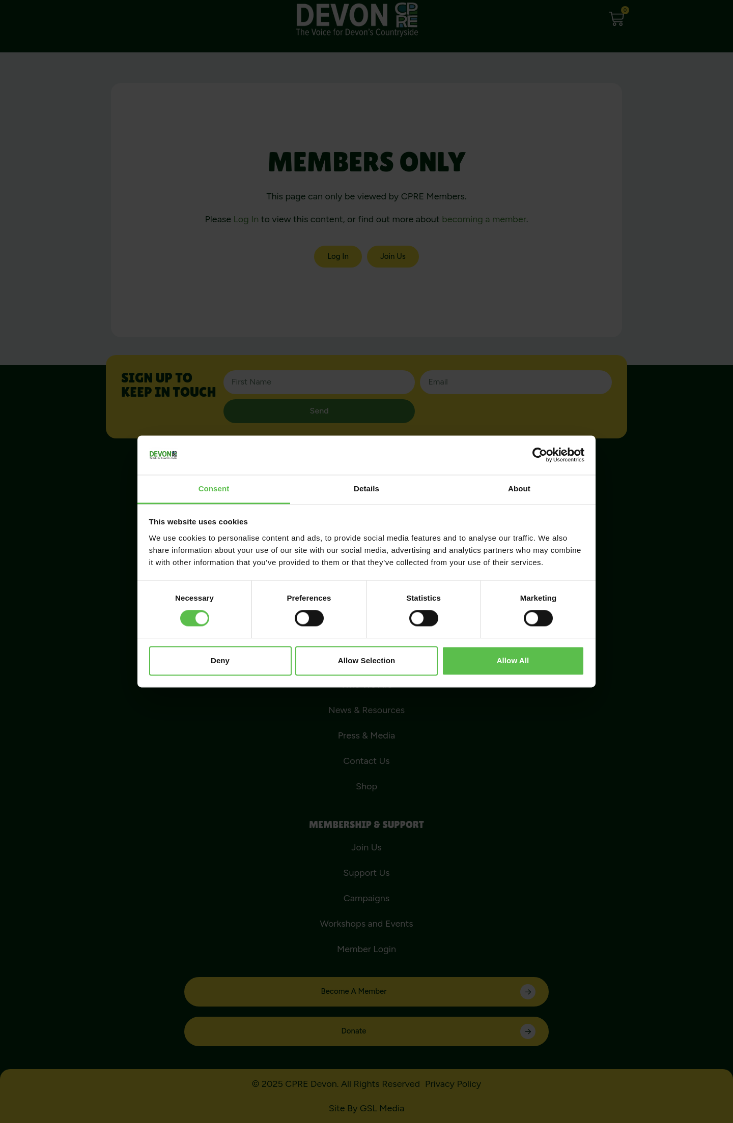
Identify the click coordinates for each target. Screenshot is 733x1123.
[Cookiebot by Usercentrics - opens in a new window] (539, 455)
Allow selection (366, 660)
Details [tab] (366, 488)
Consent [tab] (214, 488)
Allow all (513, 660)
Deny (220, 660)
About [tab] (519, 488)
